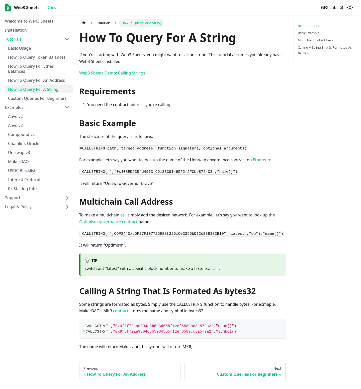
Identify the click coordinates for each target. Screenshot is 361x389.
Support (12, 197)
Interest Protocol (24, 179)
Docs (51, 7)
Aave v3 (15, 125)
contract (121, 311)
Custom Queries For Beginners (37, 98)
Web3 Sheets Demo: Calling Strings (112, 73)
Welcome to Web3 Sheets (29, 21)
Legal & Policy (18, 206)
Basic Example (308, 33)
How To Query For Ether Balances (31, 68)
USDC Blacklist (22, 170)
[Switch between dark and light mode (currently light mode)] (350, 8)
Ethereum (262, 160)
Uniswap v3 (19, 152)
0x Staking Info (22, 188)
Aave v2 (15, 116)
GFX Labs (332, 7)
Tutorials (13, 39)
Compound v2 (21, 134)
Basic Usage (19, 48)
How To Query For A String (33, 89)
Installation (16, 30)
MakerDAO (18, 161)
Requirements (308, 25)
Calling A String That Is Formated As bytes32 (325, 50)
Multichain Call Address (315, 40)
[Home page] (84, 23)
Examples (14, 107)
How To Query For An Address (36, 80)
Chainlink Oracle (23, 143)
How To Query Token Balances (36, 57)
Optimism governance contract (108, 221)
